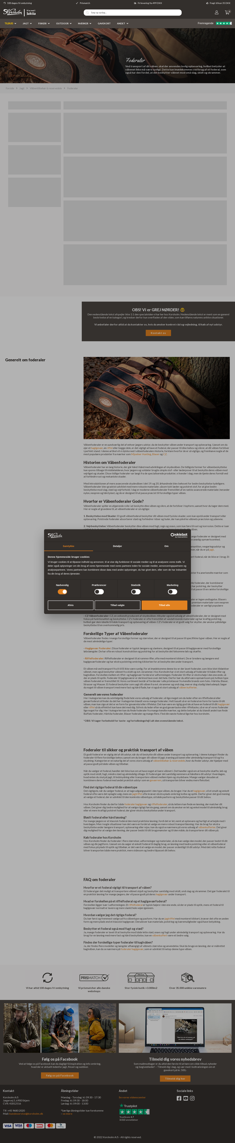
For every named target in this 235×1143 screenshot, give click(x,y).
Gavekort (104, 23)
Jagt (26, 23)
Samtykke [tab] (68, 546)
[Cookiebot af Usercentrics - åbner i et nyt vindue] (173, 535)
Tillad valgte (117, 605)
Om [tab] (166, 546)
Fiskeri (42, 23)
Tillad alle (164, 605)
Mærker (83, 23)
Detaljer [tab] (117, 546)
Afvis (71, 605)
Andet (121, 23)
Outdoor (62, 23)
